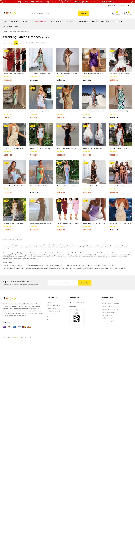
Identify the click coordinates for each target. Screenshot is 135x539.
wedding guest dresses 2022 (20, 31)
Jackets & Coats (107, 318)
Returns (49, 317)
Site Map (50, 320)
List (21, 43)
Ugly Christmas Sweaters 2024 (14, 268)
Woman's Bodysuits (108, 321)
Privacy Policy (51, 308)
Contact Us (50, 314)
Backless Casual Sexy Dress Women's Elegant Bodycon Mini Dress (49, 111)
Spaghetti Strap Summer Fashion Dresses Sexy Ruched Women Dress (103, 223)
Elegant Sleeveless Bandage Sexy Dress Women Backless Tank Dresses (78, 148)
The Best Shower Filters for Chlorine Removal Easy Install (89, 268)
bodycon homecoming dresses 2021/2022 (78, 265)
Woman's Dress (107, 306)
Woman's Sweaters (108, 312)
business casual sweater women (36, 268)
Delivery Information (53, 305)
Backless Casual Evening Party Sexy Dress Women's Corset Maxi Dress (25, 111)
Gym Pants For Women (118, 268)
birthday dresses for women (34, 265)
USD (130, 5)
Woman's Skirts (107, 315)
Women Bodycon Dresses (110, 303)
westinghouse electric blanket (104, 265)
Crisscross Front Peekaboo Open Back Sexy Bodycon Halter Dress (23, 148)
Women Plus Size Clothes (110, 309)
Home (5, 31)
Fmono (16, 337)
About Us (50, 302)
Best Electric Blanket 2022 (54, 265)
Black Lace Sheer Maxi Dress (58, 268)
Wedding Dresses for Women (13, 265)
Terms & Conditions (53, 311)
